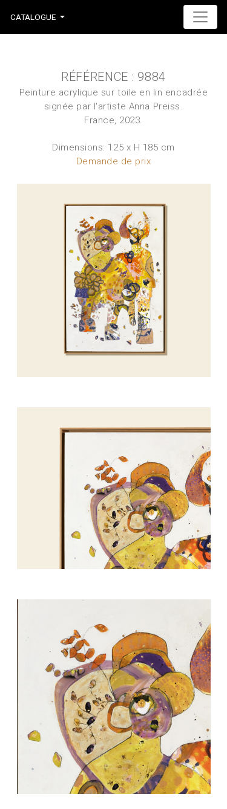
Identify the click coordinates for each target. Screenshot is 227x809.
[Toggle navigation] (200, 17)
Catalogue (33, 17)
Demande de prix (113, 161)
